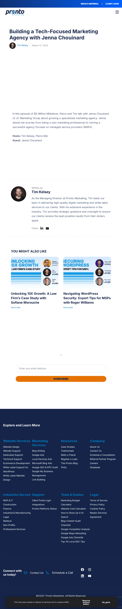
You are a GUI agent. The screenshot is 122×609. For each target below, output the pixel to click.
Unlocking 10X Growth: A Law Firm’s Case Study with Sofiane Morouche (34, 298)
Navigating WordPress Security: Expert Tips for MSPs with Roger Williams (87, 298)
